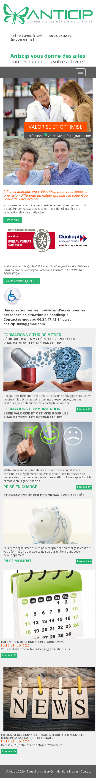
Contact (86, 771)
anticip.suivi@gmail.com (24, 324)
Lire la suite (13, 220)
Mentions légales (67, 771)
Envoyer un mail (22, 39)
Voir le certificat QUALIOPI (22, 281)
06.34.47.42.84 (49, 319)
